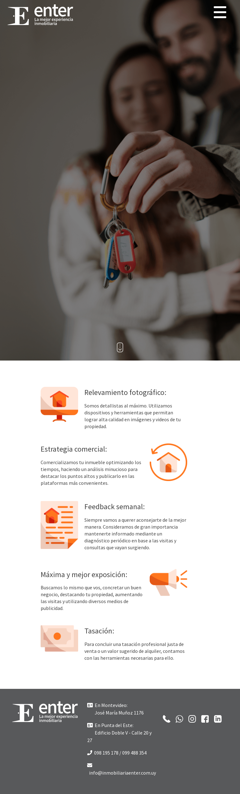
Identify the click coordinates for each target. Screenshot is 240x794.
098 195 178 (102, 753)
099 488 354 (134, 753)
